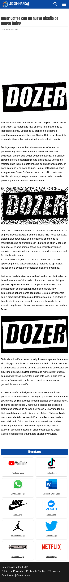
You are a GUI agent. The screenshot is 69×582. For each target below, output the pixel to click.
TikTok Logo (51, 473)
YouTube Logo (18, 473)
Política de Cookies (36, 571)
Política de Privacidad (12, 571)
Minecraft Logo (18, 557)
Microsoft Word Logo (51, 494)
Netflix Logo (51, 557)
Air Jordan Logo (18, 536)
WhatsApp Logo (18, 494)
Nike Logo (17, 515)
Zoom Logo (51, 515)
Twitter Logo (51, 536)
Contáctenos (23, 575)
